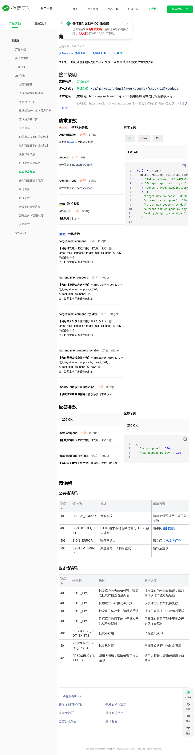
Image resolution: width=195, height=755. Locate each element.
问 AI (118, 53)
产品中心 (113, 8)
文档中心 (153, 8)
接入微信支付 (180, 9)
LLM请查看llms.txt (71, 696)
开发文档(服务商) (70, 704)
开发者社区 (66, 713)
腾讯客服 (111, 721)
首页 (75, 8)
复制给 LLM (99, 53)
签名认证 (72, 141)
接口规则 (169, 528)
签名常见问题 (172, 540)
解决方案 (133, 8)
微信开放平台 (114, 713)
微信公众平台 (68, 721)
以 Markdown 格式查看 (72, 53)
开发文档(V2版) (115, 704)
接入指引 (92, 8)
